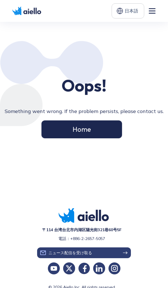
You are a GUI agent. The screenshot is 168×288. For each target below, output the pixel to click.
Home (82, 128)
